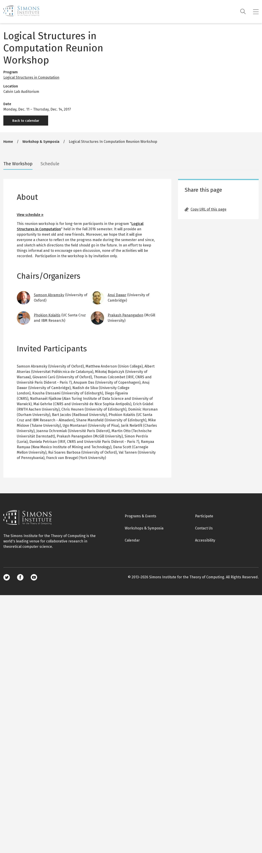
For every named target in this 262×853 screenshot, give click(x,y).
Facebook (20, 577)
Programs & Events (140, 516)
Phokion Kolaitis (47, 315)
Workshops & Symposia (144, 528)
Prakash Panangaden (125, 315)
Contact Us (204, 528)
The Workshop (17, 163)
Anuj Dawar (117, 295)
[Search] (243, 11)
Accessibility (205, 540)
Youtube (34, 577)
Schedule (50, 163)
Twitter (6, 577)
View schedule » (30, 215)
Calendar (132, 540)
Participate (204, 516)
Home (8, 141)
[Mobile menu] (256, 11)
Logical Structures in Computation (31, 77)
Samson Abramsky (49, 295)
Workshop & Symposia (40, 141)
